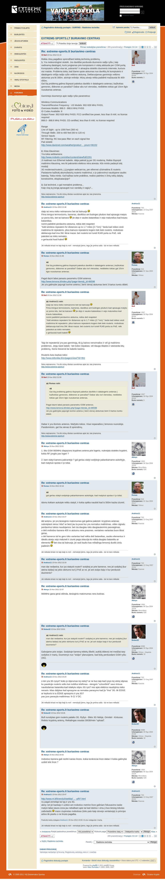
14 (155, 47)
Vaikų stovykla (21, 80)
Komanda (86, 860)
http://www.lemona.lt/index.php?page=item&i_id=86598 (68, 281)
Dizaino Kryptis (153, 874)
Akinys (46, 446)
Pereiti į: (89, 842)
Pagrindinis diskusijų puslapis (57, 27)
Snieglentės (20, 54)
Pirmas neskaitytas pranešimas (93, 47)
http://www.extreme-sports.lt (52, 197)
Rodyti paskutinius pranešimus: (72, 831)
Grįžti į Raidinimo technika (52, 841)
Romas (46, 256)
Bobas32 (47, 629)
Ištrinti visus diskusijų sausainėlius (106, 860)
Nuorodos (19, 73)
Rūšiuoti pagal (109, 831)
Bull (45, 55)
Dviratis (18, 47)
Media (17, 86)
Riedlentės (19, 60)
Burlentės (19, 34)
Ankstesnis (46, 832)
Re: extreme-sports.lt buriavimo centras (68, 51)
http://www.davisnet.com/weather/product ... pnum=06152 (69, 145)
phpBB (94, 865)
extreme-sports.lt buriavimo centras (70, 38)
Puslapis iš (130, 47)
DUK (129, 32)
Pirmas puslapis (21, 28)
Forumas (18, 93)
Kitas (153, 832)
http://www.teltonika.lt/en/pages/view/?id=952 (63, 358)
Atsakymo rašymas (47, 43)
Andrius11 (47, 207)
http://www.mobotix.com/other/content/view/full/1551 (66, 157)
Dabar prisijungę (48, 849)
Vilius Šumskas (93, 867)
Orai (16, 67)
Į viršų (155, 199)
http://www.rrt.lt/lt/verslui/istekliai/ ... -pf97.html (63, 799)
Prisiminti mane (127, 15)
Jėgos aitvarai (21, 41)
